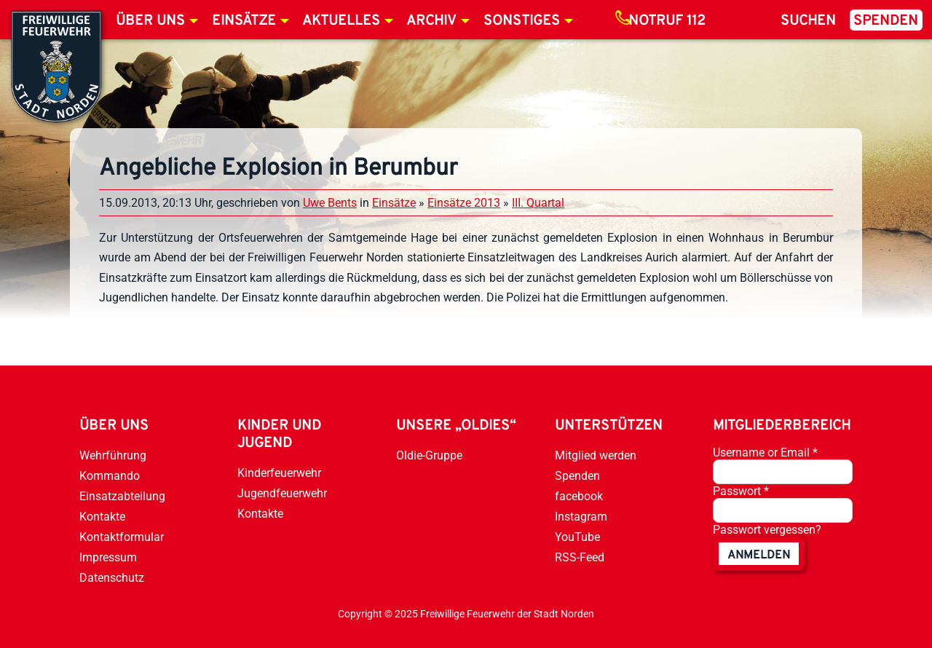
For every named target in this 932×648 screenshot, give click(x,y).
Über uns (150, 21)
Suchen (808, 21)
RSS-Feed (579, 557)
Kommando (109, 476)
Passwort (741, 491)
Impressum (108, 557)
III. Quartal (538, 203)
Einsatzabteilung (122, 496)
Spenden (885, 21)
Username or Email (765, 452)
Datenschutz (111, 578)
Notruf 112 (667, 21)
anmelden (758, 555)
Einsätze (244, 21)
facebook (579, 496)
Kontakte (102, 516)
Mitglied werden (595, 455)
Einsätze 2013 (463, 203)
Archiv (431, 21)
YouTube (577, 537)
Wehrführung (112, 455)
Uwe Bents (330, 203)
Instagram (581, 516)
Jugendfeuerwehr (282, 493)
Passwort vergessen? (767, 530)
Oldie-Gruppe (429, 455)
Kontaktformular (121, 537)
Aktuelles (341, 21)
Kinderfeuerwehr (279, 473)
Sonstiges (521, 21)
